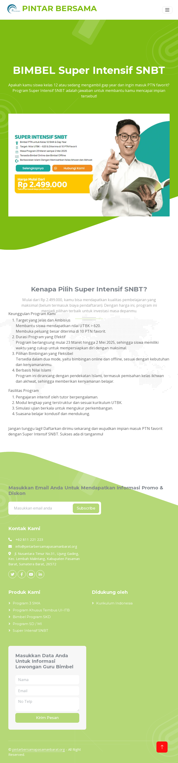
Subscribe (86, 508)
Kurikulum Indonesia (114, 603)
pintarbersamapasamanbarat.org (38, 749)
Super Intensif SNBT (30, 630)
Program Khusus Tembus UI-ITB (41, 610)
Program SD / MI (27, 624)
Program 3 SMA (26, 603)
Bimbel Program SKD (32, 617)
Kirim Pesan (47, 718)
